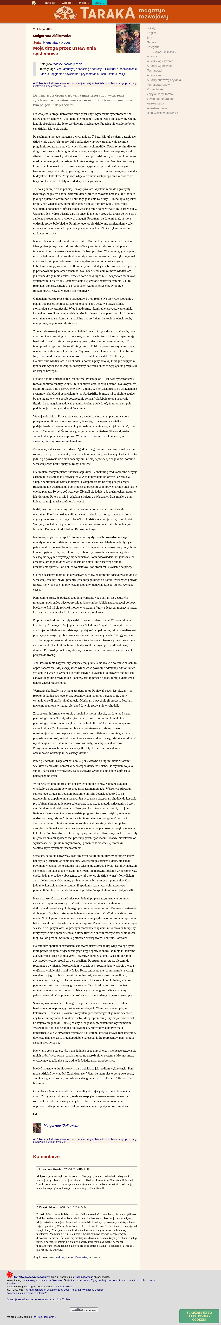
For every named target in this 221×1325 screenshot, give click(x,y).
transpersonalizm (128, 1280)
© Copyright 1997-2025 (57, 1289)
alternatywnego (84, 1277)
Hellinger (110, 69)
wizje (122, 74)
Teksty (151, 28)
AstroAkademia (157, 108)
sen (103, 74)
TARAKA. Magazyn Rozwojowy (28, 1277)
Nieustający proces (57, 42)
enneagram (84, 1280)
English (152, 33)
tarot (73, 1280)
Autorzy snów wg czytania (164, 80)
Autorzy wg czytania (160, 61)
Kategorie (153, 47)
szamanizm (44, 1280)
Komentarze (155, 89)
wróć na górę (84, 1309)
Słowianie (57, 1280)
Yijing (94, 1280)
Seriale (151, 42)
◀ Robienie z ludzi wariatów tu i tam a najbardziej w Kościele (68, 83)
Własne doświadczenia (67, 64)
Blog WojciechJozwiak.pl (163, 113)
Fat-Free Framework (43, 1316)
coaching (83, 69)
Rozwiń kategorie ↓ (164, 51)
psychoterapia (90, 74)
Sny (149, 37)
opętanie (56, 74)
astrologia (31, 1280)
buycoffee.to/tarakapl (160, 98)
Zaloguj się (63, 1257)
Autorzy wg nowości (160, 65)
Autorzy (152, 56)
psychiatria (71, 74)
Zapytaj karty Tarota (160, 94)
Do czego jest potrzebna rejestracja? (26, 1293)
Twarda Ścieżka (63, 1286)
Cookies (99, 1289)
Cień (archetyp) (65, 69)
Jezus (45, 74)
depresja (97, 69)
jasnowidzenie (128, 69)
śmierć (112, 74)
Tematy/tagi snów (158, 84)
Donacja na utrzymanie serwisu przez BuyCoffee (38, 1299)
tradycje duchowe (108, 1280)
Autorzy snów (156, 75)
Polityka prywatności (82, 1289)
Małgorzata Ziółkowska (52, 36)
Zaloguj (66, 2)
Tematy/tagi (154, 70)
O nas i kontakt (34, 1289)
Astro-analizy (155, 103)
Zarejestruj (81, 1257)
